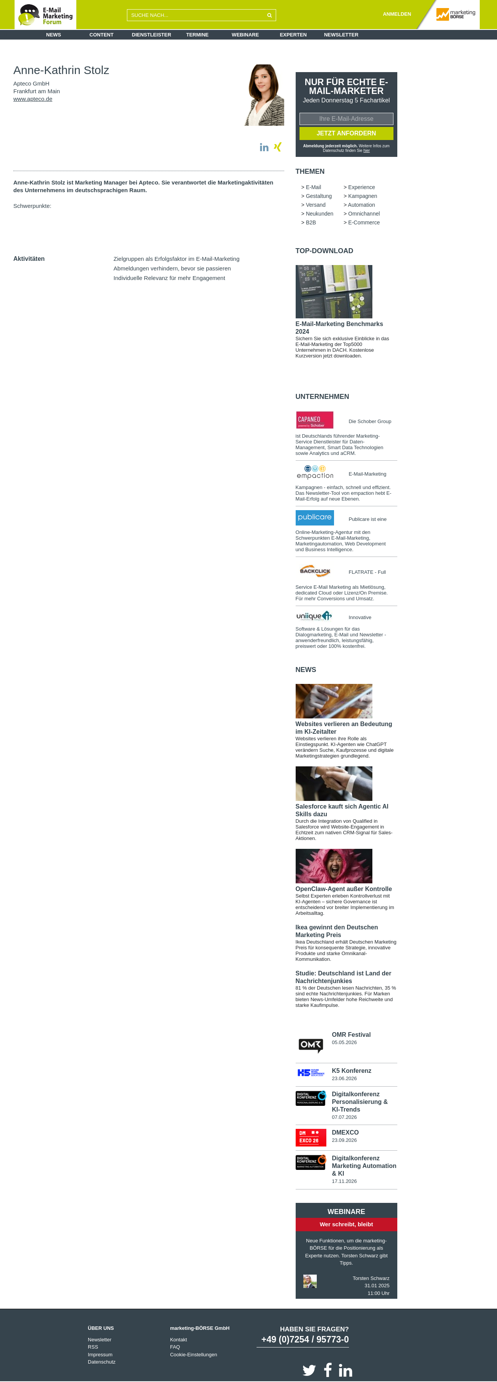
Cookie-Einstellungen (193, 1354)
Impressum (100, 1354)
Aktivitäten (29, 258)
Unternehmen (322, 396)
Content (101, 35)
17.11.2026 (344, 1181)
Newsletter (341, 35)
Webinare (245, 35)
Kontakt (178, 1339)
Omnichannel (364, 214)
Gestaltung (319, 196)
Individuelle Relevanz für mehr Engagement (169, 278)
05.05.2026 (344, 1042)
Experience (361, 187)
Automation (361, 205)
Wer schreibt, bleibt (346, 1224)
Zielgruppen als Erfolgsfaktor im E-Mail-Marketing (176, 258)
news (306, 670)
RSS (93, 1347)
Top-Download (325, 251)
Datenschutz (101, 1362)
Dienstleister (151, 35)
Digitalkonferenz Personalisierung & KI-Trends (360, 1102)
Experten (293, 35)
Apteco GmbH (31, 83)
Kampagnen (362, 196)
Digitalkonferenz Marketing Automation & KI (364, 1166)
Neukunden (320, 214)
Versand (316, 205)
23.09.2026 (344, 1140)
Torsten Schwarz (371, 1278)
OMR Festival (351, 1034)
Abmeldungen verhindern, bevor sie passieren (172, 268)
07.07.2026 (344, 1117)
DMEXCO (345, 1132)
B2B (311, 222)
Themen (310, 171)
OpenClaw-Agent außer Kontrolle (344, 889)
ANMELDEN (397, 14)
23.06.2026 (344, 1078)
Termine (197, 35)
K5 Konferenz (351, 1070)
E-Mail (313, 187)
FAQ (175, 1347)
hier (367, 150)
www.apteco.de (33, 99)
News (53, 35)
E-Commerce (364, 222)
